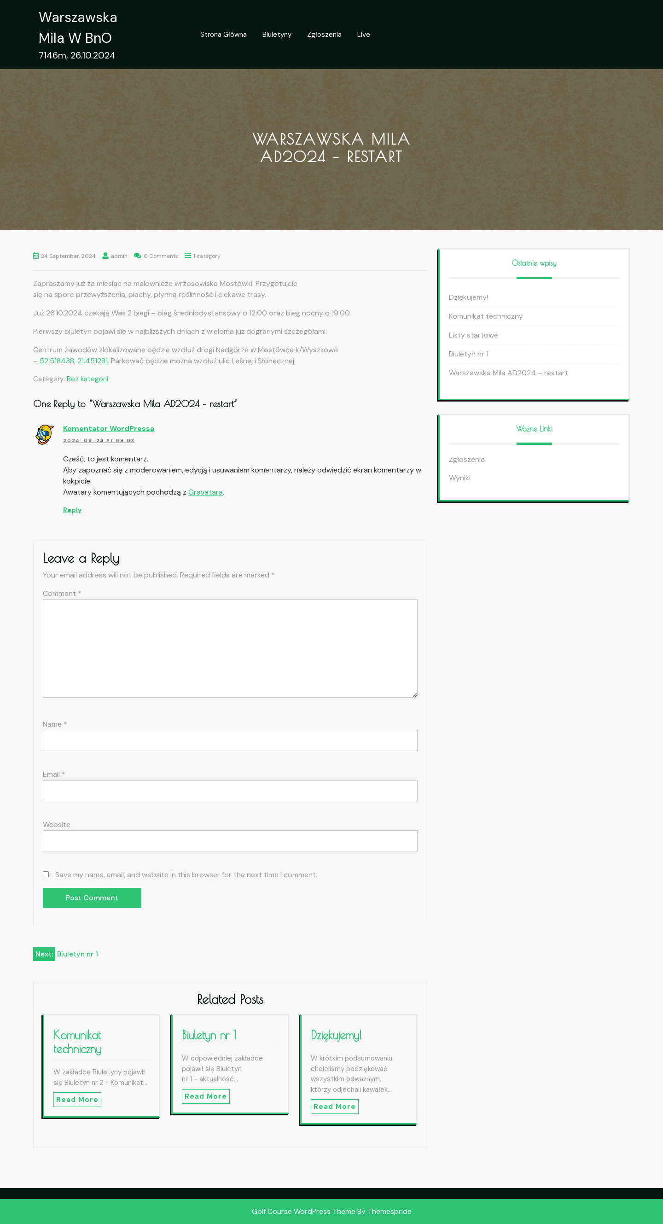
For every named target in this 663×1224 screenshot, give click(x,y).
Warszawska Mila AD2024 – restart (508, 373)
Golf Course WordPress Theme (303, 1211)
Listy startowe (473, 335)
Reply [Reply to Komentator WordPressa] (72, 510)
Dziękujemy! (336, 1035)
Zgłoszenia (324, 34)
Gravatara (205, 492)
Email (54, 774)
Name (55, 724)
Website (56, 824)
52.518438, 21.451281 (74, 361)
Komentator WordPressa (108, 428)
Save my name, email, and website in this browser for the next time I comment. (186, 875)
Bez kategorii (87, 379)
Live (363, 34)
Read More (77, 1099)
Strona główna (223, 34)
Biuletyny (276, 34)
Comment (62, 593)
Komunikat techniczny (77, 1041)
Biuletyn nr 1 (209, 1035)
